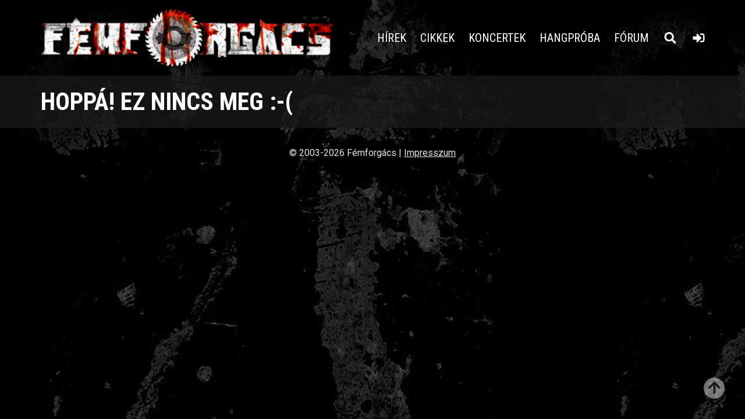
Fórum (631, 38)
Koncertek (497, 38)
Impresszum (430, 152)
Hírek (391, 38)
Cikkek (437, 38)
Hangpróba (570, 38)
